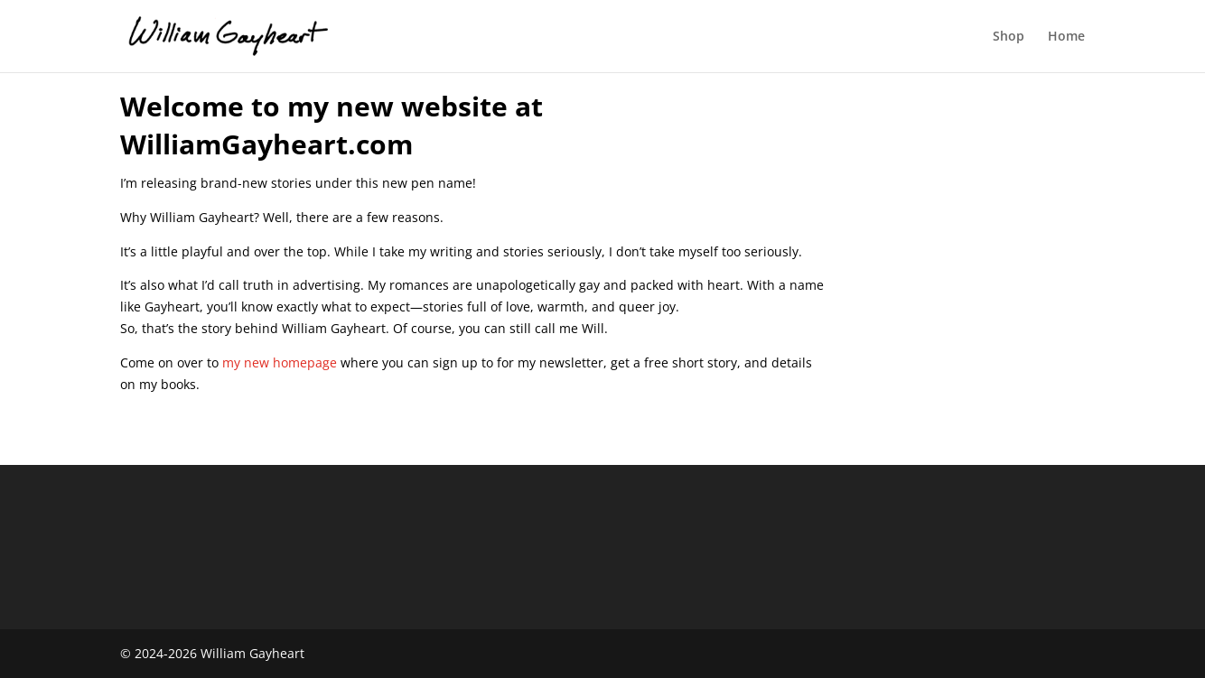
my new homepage (279, 362)
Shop (1008, 37)
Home (1066, 37)
